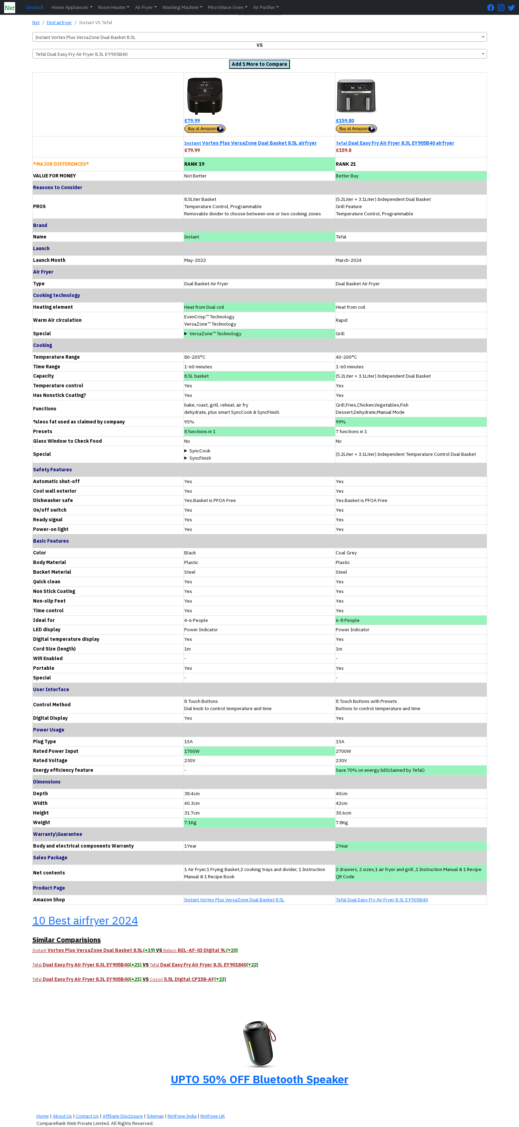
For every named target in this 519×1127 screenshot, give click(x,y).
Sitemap (155, 1116)
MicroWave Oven (225, 7)
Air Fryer (144, 7)
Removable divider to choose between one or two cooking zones (259, 333)
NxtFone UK (212, 1116)
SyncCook (199, 451)
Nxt (36, 22)
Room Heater (112, 7)
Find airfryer (59, 22)
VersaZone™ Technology (215, 333)
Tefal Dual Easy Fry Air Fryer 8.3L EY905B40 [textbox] (81, 54)
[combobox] (259, 37)
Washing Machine (181, 7)
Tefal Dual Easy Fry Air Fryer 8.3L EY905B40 (382, 900)
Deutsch (34, 7)
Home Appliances (70, 7)
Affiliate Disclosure (123, 1116)
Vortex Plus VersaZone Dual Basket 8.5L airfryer (250, 143)
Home (43, 1116)
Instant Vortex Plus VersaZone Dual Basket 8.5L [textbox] (85, 37)
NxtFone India (182, 1116)
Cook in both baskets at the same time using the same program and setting (259, 450)
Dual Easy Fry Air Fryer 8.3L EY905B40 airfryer (395, 143)
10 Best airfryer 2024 (85, 920)
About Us (62, 1116)
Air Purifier (264, 7)
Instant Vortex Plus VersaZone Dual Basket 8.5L (234, 900)
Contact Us (87, 1116)
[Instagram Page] (503, 7)
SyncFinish (200, 458)
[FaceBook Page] (492, 7)
